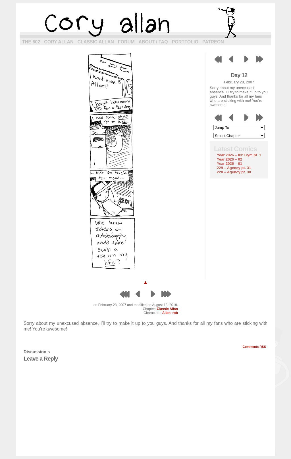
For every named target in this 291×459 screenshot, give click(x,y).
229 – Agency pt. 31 (234, 168)
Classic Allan (96, 41)
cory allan (145, 22)
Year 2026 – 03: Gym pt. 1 (239, 155)
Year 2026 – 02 (229, 159)
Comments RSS (254, 346)
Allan (166, 313)
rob (175, 313)
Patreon (213, 41)
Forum (126, 41)
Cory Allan (58, 41)
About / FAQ (153, 41)
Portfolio (185, 41)
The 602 (31, 41)
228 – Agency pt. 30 (234, 172)
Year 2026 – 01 (229, 163)
